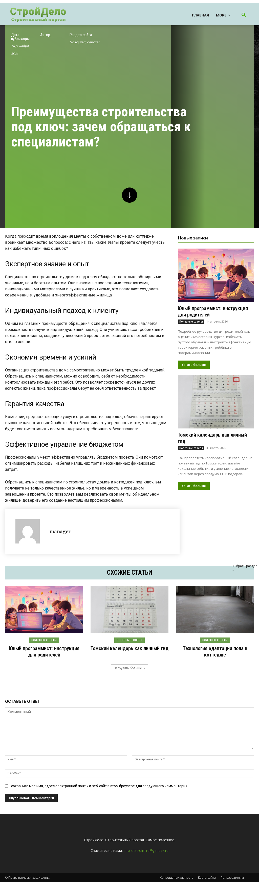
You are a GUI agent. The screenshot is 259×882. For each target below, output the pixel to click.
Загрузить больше (129, 668)
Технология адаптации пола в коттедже (215, 651)
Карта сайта (207, 877)
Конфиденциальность (176, 877)
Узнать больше (194, 365)
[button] (244, 15)
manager (60, 531)
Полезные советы (84, 42)
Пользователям (232, 877)
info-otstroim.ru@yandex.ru (146, 850)
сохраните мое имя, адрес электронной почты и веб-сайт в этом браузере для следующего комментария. (99, 786)
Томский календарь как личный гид (129, 648)
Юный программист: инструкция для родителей (44, 651)
